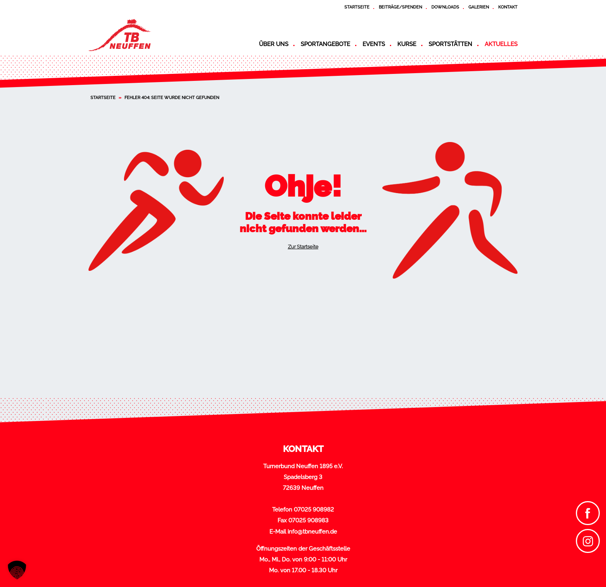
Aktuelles (501, 44)
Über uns (273, 44)
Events (374, 44)
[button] (17, 570)
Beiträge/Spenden (400, 7)
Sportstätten (450, 44)
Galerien (478, 7)
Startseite (356, 7)
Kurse (406, 44)
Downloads (445, 7)
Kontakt (507, 7)
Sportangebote (325, 44)
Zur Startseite (303, 246)
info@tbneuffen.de (312, 531)
